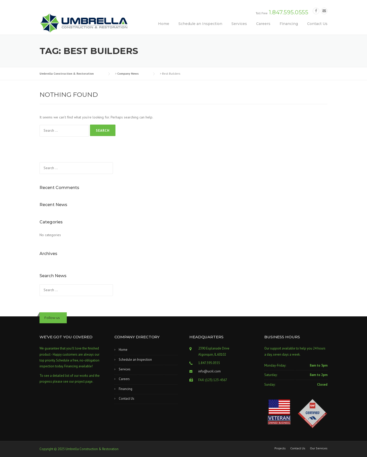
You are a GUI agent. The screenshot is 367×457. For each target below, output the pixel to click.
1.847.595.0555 (288, 12)
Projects (280, 448)
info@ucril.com (209, 371)
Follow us (52, 318)
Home (163, 23)
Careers (263, 23)
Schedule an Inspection (200, 23)
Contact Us (317, 23)
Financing (289, 23)
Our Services (318, 448)
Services (239, 23)
